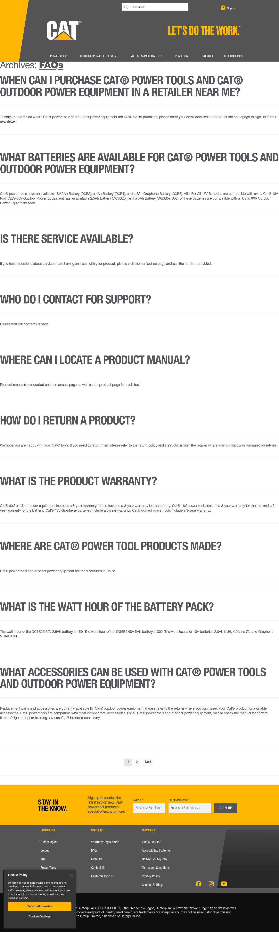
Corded (44, 851)
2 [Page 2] (137, 762)
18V (42, 859)
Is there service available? (66, 240)
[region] (39, 899)
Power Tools (60, 56)
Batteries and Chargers (147, 56)
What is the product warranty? (78, 482)
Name (137, 800)
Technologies (234, 56)
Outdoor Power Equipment (100, 56)
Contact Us (98, 868)
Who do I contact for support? (75, 301)
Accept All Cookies (40, 906)
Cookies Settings (152, 885)
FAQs (94, 851)
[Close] (71, 875)
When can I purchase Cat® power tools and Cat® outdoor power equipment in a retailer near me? (121, 87)
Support (232, 8)
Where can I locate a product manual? (95, 361)
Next (148, 762)
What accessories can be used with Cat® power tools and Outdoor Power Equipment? (133, 679)
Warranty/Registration (105, 842)
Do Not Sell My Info (154, 859)
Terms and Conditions (156, 868)
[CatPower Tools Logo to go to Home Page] (62, 48)
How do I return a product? (67, 422)
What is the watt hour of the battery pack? (107, 608)
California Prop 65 (103, 876)
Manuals (96, 859)
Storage (208, 56)
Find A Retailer (151, 842)
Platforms (183, 56)
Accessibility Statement (157, 851)
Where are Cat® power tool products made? (110, 548)
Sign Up (225, 808)
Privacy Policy (151, 876)
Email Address (177, 800)
